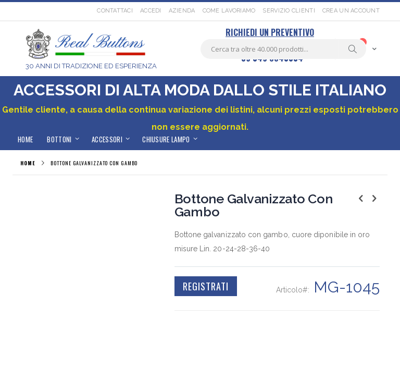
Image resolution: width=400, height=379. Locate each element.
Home (27, 163)
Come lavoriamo (229, 10)
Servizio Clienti (288, 10)
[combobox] (283, 49)
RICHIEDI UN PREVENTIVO (270, 32)
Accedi (150, 10)
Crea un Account (351, 10)
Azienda (182, 10)
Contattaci (115, 10)
